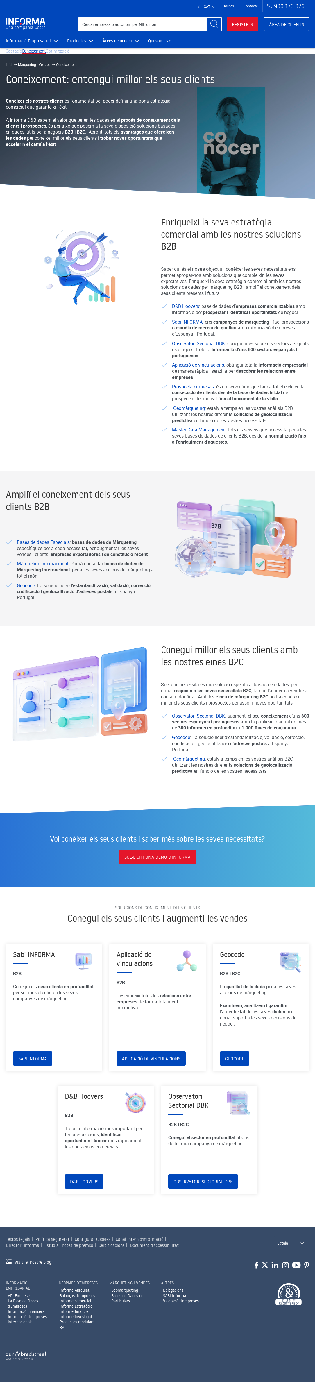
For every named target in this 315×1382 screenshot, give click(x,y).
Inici (9, 73)
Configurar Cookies (92, 1242)
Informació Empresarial (32, 41)
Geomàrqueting (124, 1293)
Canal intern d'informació (140, 1242)
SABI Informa (174, 1299)
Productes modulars (77, 1325)
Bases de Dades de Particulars (127, 1301)
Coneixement (43, 55)
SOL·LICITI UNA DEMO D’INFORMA (157, 862)
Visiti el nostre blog (33, 1265)
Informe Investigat (76, 1320)
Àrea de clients (286, 24)
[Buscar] (214, 24)
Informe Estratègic (76, 1309)
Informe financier (75, 1315)
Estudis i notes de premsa (68, 1249)
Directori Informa (22, 1249)
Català (282, 1246)
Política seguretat (52, 1242)
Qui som (159, 41)
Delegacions (173, 1293)
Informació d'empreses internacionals (27, 1323)
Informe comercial (75, 1304)
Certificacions (112, 1249)
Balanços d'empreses (77, 1299)
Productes (80, 41)
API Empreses (19, 1299)
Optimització (73, 55)
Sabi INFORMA (32, 1091)
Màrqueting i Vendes (34, 73)
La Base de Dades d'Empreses (23, 1307)
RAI (62, 1330)
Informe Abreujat (75, 1293)
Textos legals (18, 1242)
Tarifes (228, 5)
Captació (17, 55)
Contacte (251, 5)
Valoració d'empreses (181, 1304)
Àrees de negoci (121, 41)
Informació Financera (26, 1315)
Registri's (242, 24)
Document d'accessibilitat (154, 1249)
